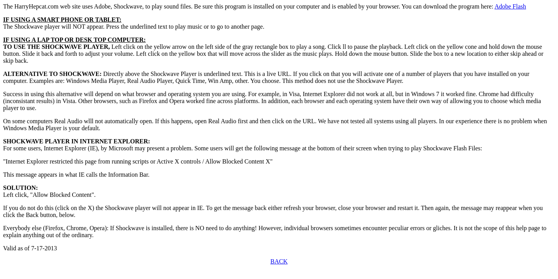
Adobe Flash (510, 6)
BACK (279, 261)
